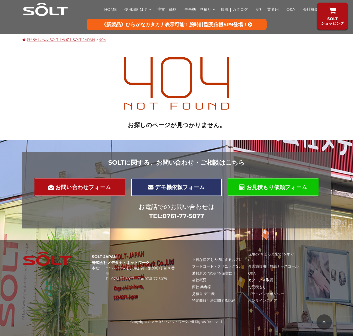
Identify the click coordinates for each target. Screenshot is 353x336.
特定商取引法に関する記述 (213, 300)
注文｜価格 (167, 9)
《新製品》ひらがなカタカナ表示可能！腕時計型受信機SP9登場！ (176, 24)
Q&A (290, 9)
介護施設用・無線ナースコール (273, 266)
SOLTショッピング (332, 16)
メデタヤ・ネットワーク (169, 322)
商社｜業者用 (267, 9)
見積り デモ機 (203, 294)
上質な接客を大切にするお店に (217, 260)
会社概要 (310, 9)
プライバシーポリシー (266, 294)
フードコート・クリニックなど (217, 266)
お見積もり (257, 287)
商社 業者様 (201, 287)
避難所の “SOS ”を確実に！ (214, 273)
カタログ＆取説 (260, 280)
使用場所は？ (136, 9)
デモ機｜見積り (197, 9)
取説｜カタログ (234, 9)
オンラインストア (262, 300)
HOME (110, 9)
